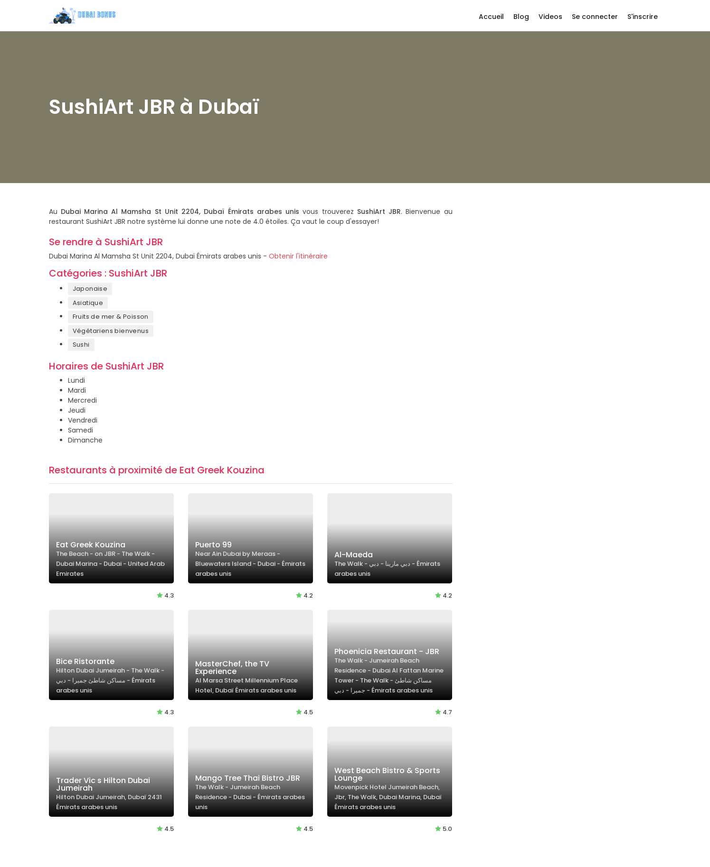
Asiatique (88, 302)
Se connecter (595, 16)
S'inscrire (642, 16)
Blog (521, 16)
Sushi (81, 344)
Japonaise (90, 288)
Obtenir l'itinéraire (298, 256)
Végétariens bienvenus (111, 330)
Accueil (491, 16)
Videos (550, 16)
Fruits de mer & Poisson (111, 316)
